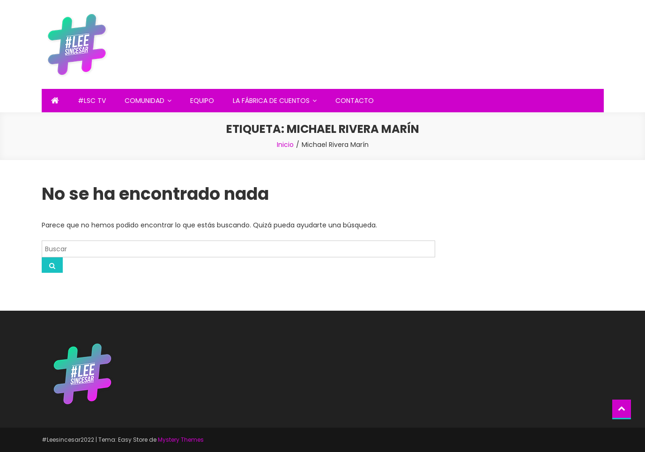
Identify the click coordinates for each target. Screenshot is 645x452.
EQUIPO (202, 100)
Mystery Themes (181, 440)
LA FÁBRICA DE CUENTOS (271, 100)
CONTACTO (354, 100)
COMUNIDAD (144, 100)
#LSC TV (92, 100)
